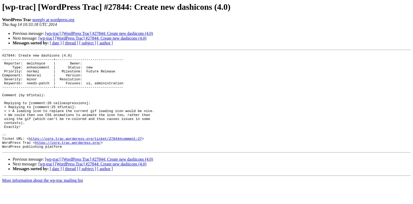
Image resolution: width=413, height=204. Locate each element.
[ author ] (105, 43)
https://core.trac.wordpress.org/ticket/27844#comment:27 (85, 156)
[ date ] (56, 43)
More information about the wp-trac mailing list (42, 199)
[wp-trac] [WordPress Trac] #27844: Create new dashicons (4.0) (99, 33)
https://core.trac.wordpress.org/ (68, 160)
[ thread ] (70, 43)
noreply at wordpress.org (53, 19)
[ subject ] (87, 43)
